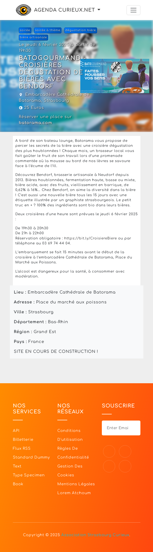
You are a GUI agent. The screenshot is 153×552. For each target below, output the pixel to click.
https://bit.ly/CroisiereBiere (90, 238)
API (16, 431)
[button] (99, 10)
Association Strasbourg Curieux (95, 535)
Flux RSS (22, 448)
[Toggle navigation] (133, 10)
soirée (25, 30)
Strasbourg (56, 100)
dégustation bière (80, 30)
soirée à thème (47, 30)
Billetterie (23, 440)
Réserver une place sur (45, 120)
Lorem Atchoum (74, 493)
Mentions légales (76, 484)
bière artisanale (33, 37)
